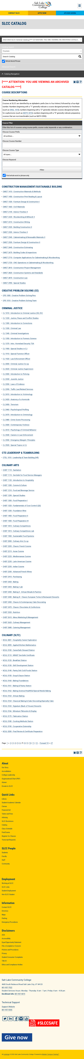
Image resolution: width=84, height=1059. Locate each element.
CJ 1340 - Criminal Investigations (16, 333)
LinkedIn (10, 1018)
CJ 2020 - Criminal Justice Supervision (18, 369)
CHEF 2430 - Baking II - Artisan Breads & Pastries (22, 592)
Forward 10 (44, 743)
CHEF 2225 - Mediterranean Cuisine (17, 556)
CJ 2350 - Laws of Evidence (13, 384)
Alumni (4, 782)
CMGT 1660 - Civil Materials (14, 207)
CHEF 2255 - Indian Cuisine (13, 567)
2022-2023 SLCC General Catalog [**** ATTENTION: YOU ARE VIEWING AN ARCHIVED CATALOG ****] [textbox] (42, 40)
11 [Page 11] (33, 743)
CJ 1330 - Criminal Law (12, 328)
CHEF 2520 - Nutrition (11, 612)
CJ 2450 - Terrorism (10, 404)
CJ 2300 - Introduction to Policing (16, 374)
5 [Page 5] (17, 743)
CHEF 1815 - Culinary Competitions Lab (18, 531)
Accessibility (6, 938)
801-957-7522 (7, 987)
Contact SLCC (14, 13)
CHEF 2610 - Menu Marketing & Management (20, 617)
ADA (3, 935)
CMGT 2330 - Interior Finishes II (15, 232)
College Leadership (8, 775)
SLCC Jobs (5, 887)
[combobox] (42, 40)
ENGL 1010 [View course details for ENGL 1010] (14, 110)
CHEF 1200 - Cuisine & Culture (15, 485)
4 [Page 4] (15, 743)
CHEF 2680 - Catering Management (16, 627)
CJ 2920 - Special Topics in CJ (15, 445)
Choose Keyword (9, 160)
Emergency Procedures (10, 922)
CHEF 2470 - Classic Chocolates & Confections (21, 607)
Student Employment (9, 891)
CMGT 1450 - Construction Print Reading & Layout (22, 197)
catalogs (6, 1054)
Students (5, 852)
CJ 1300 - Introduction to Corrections (17, 323)
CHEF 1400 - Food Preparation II (15, 516)
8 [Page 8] (24, 743)
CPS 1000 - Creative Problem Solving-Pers (19, 295)
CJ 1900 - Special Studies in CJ (15, 349)
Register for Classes (9, 836)
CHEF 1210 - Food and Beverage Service (18, 490)
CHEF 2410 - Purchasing (12, 577)
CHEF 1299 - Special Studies (14, 495)
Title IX (4, 961)
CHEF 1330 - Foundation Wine (14, 511)
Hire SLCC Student (8, 894)
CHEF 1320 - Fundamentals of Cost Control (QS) (22, 506)
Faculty (4, 856)
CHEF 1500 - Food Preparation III (16, 521)
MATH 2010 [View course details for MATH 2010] (27, 113)
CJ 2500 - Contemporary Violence (16, 425)
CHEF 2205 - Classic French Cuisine (17, 546)
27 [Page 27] (52, 743)
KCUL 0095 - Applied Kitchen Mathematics (19, 645)
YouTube (26, 1018)
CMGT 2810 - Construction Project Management (22, 268)
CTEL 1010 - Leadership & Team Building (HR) (21, 458)
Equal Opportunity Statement (11, 942)
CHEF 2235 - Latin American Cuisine (17, 561)
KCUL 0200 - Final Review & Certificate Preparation (22, 731)
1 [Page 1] (7, 743)
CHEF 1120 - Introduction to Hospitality (18, 480)
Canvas (4, 806)
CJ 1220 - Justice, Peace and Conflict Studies (21, 318)
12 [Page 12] (37, 743)
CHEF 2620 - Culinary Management (16, 622)
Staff (3, 860)
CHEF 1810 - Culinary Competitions (17, 526)
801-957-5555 (7, 1010)
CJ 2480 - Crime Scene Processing (16, 420)
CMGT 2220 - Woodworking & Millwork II (19, 217)
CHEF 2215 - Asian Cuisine (13, 551)
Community (6, 864)
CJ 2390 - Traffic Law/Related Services (18, 389)
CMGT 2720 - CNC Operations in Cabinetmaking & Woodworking (28, 263)
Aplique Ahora (70, 13)
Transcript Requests (9, 840)
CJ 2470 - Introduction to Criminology (17, 415)
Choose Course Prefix (11, 132)
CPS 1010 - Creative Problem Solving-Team (20, 301)
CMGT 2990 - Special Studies (14, 283)
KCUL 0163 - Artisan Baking (13, 696)
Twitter (4, 1018)
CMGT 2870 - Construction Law (15, 278)
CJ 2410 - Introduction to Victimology (17, 394)
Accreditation (6, 771)
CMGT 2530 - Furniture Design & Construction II (21, 242)
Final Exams (6, 832)
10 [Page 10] (30, 743)
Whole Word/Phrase (13, 61)
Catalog (4, 825)
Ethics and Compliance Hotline (12, 965)
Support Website (8, 1007)
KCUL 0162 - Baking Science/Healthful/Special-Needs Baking (27, 691)
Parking (4, 918)
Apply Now (42, 13)
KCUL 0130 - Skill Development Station (18, 665)
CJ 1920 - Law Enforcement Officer (16, 359)
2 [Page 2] (10, 743)
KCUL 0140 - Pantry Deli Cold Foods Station (20, 670)
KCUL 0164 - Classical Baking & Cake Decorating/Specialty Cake (28, 701)
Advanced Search (8, 67)
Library (4, 799)
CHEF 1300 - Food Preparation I (15, 500)
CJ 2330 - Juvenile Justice (13, 379)
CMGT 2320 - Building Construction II (17, 227)
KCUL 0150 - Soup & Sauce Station (16, 676)
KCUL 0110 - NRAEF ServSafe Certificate (19, 655)
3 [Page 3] (12, 743)
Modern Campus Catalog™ (50, 1054)
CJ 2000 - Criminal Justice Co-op (16, 364)
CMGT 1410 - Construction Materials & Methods (22, 192)
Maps (4, 915)
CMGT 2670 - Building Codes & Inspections (20, 252)
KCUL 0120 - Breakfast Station (15, 660)
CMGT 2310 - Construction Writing (16, 222)
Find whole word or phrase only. (17, 175)
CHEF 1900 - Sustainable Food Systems (18, 536)
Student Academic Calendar (11, 803)
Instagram (21, 1018)
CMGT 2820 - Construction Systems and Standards (23, 273)
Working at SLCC (7, 883)
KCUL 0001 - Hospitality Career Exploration (20, 640)
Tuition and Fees (7, 814)
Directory (5, 911)
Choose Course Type (10, 150)
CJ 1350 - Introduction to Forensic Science (19, 338)
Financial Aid (6, 810)
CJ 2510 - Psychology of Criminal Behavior (19, 430)
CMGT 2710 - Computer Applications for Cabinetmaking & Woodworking (31, 258)
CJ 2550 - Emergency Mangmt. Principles (19, 440)
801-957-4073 (20, 994)
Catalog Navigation (11, 74)
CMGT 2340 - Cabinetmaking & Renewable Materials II (24, 237)
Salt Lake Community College (42, 5)
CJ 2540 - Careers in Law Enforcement (18, 435)
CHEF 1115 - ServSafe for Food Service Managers (22, 475)
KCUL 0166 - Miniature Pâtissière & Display (20, 711)
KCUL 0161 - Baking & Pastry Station (17, 686)
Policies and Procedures (10, 950)
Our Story (5, 767)
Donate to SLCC (7, 786)
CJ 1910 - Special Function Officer (16, 354)
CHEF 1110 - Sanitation (12, 470)
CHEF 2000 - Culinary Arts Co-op (15, 541)
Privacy (4, 953)
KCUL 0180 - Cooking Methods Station (18, 721)
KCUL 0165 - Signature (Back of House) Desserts (22, 706)
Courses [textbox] (6, 51)
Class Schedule (7, 829)
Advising (5, 817)
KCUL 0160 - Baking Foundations (16, 681)
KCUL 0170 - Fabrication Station (15, 716)
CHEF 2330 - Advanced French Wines (17, 572)
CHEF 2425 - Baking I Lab (13, 587)
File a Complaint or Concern (11, 946)
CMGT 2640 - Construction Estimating (18, 247)
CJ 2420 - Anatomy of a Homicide (16, 399)
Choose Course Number (12, 141)
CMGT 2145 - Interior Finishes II (15, 212)
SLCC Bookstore (7, 821)
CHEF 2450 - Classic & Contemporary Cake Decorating (24, 602)
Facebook (15, 1018)
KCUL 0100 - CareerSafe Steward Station (19, 650)
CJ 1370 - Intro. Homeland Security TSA (18, 344)
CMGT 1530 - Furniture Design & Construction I (21, 202)
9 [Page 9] (27, 743)
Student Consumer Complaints (12, 957)
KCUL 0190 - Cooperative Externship (17, 726)
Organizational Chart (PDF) (11, 779)
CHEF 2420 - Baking (10, 582)
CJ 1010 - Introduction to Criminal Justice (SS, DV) (23, 313)
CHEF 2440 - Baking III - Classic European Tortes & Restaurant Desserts (31, 597)
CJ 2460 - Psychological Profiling (16, 410)
